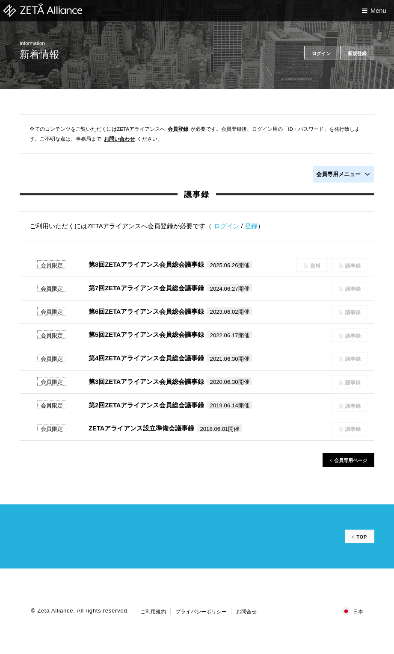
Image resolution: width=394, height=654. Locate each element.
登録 (251, 226)
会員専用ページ (349, 460)
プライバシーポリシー (201, 611)
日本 (358, 611)
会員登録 (178, 129)
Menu (378, 10)
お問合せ (246, 611)
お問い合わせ (119, 138)
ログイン (227, 226)
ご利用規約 (153, 611)
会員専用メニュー (343, 174)
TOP (361, 536)
